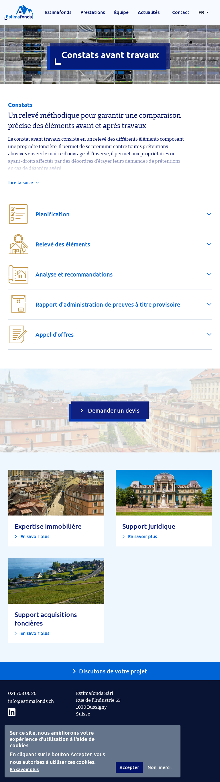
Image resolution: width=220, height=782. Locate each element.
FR (202, 12)
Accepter (129, 767)
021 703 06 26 (22, 693)
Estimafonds (58, 12)
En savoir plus (24, 769)
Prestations (92, 12)
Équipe (121, 12)
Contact (180, 12)
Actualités (149, 12)
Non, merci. (160, 767)
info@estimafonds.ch (31, 701)
